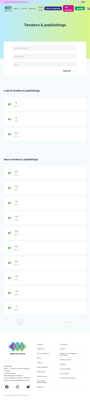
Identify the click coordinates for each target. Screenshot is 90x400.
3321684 (20, 378)
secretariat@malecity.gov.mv (19, 380)
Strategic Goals (65, 359)
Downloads (41, 371)
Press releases (42, 367)
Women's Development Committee (68, 354)
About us (40, 344)
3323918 (27, 378)
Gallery (39, 362)
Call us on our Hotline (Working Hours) (16, 2)
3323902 (12, 378)
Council (62, 349)
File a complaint (53, 8)
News (39, 358)
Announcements (43, 353)
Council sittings (65, 369)
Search (69, 70)
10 (70, 322)
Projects (63, 364)
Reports (32, 8)
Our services (68, 8)
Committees (64, 373)
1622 (81, 1)
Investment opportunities (42, 381)
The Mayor (64, 344)
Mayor (16, 8)
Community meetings (67, 378)
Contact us (41, 349)
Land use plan (42, 376)
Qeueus (80, 8)
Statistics (40, 387)
